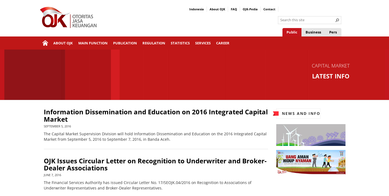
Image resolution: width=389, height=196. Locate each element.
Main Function (93, 43)
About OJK (217, 9)
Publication (125, 43)
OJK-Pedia (250, 9)
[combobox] (307, 20)
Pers (333, 32)
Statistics (180, 43)
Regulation (153, 43)
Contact (269, 9)
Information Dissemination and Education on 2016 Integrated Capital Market (156, 115)
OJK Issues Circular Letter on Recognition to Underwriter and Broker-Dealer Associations (155, 164)
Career (222, 43)
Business (313, 32)
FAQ (234, 9)
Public (292, 32)
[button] (337, 20)
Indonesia (196, 9)
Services (203, 43)
